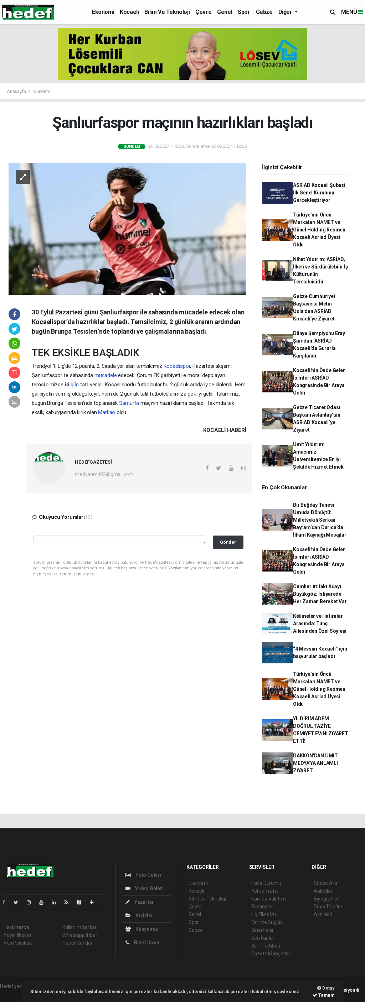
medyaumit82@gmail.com (104, 474)
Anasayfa (17, 91)
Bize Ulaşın (142, 942)
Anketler (323, 891)
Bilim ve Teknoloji (167, 12)
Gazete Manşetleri (271, 953)
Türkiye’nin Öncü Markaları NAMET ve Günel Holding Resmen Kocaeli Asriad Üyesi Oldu (319, 229)
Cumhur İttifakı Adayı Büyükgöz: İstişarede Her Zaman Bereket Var (320, 594)
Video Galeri (144, 888)
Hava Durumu (266, 883)
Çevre (203, 12)
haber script (13, 994)
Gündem (41, 91)
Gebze (264, 12)
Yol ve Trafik (264, 891)
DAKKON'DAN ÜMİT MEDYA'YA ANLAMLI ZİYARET (315, 763)
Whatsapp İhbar (79, 935)
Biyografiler (326, 899)
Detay (326, 988)
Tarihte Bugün (266, 922)
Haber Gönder (77, 943)
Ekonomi (103, 12)
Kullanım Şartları (80, 927)
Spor (244, 12)
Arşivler (139, 915)
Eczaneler (262, 906)
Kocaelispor (177, 366)
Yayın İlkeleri (17, 935)
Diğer (286, 12)
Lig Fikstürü (263, 914)
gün (75, 384)
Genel (224, 12)
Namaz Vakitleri (268, 899)
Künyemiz (141, 929)
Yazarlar (139, 902)
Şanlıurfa (129, 403)
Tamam (324, 995)
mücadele (105, 375)
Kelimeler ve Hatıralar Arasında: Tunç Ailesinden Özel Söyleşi (319, 623)
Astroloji (322, 914)
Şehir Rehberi (266, 946)
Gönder (228, 542)
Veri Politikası (18, 943)
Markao (106, 412)
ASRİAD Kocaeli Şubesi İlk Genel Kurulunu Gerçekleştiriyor (319, 192)
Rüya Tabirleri (328, 906)
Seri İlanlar (262, 938)
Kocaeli (129, 12)
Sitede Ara (325, 883)
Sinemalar (262, 930)
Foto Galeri (143, 875)
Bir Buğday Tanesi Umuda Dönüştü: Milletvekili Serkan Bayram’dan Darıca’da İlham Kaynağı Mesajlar (319, 520)
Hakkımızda (16, 927)
